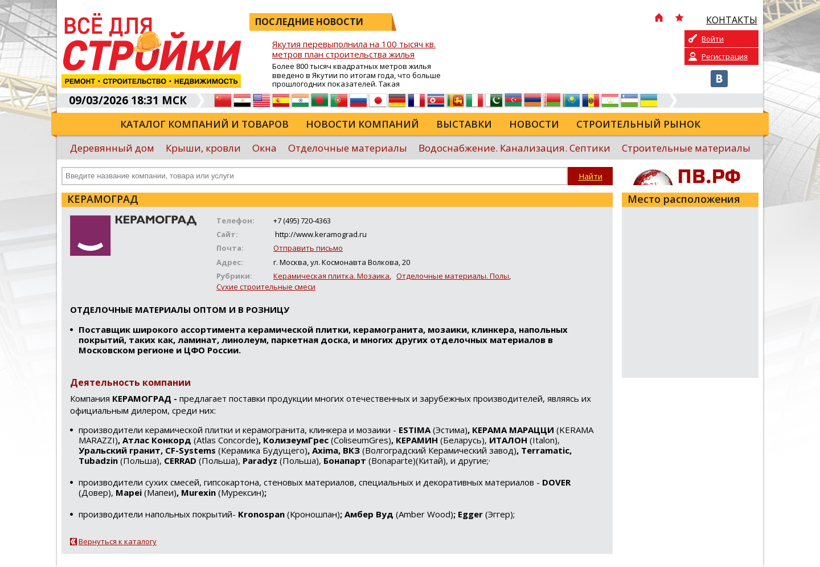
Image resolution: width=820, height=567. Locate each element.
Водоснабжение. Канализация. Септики (514, 147)
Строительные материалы (686, 147)
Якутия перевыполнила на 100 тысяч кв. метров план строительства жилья (354, 49)
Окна (264, 147)
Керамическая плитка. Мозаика (331, 276)
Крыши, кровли (203, 147)
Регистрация (725, 56)
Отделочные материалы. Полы (452, 276)
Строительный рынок (638, 123)
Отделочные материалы (347, 147)
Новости (534, 123)
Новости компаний (362, 123)
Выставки (464, 123)
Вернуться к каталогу (118, 541)
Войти (713, 39)
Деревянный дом (112, 147)
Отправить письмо (308, 248)
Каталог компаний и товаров (204, 123)
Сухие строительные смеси (265, 287)
